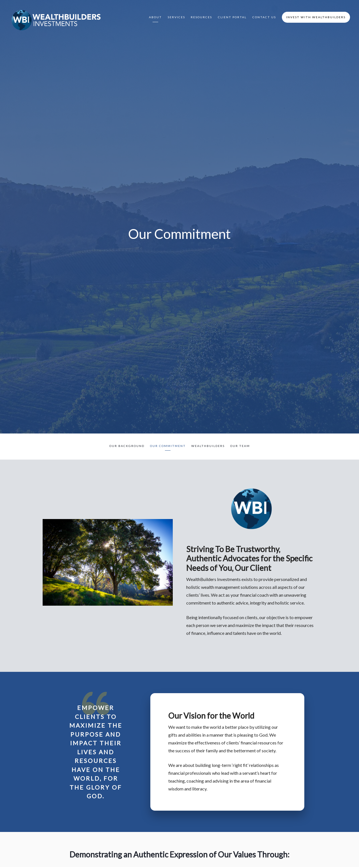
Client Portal (232, 17)
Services (176, 17)
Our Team (240, 446)
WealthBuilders (208, 446)
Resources (201, 17)
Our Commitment (168, 446)
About (155, 17)
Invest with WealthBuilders (316, 17)
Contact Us (264, 17)
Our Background (126, 446)
